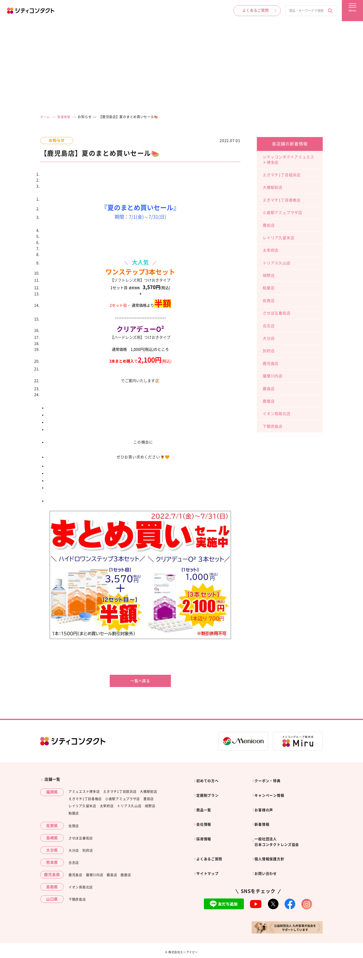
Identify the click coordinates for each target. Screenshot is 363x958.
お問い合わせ (268, 857)
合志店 (268, 326)
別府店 (268, 351)
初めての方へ (209, 779)
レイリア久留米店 (278, 238)
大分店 (268, 338)
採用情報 (205, 827)
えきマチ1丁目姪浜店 (282, 175)
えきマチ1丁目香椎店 (282, 200)
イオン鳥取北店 (276, 414)
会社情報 (205, 815)
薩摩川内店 (272, 376)
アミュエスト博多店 (84, 791)
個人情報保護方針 (271, 845)
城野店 (268, 275)
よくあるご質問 (211, 845)
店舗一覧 (52, 779)
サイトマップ (209, 857)
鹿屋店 (268, 401)
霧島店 (268, 389)
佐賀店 (268, 301)
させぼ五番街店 (276, 313)
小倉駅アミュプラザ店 (282, 212)
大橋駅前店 (272, 187)
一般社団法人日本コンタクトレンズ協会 (279, 830)
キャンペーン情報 (271, 791)
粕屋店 (268, 288)
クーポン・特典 (270, 779)
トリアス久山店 (276, 263)
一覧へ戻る (140, 681)
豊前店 (268, 225)
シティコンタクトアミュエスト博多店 (288, 159)
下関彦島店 (272, 426)
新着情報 (65, 116)
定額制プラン (209, 791)
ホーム (45, 116)
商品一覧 (205, 803)
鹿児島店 (270, 363)
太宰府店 (270, 250)
